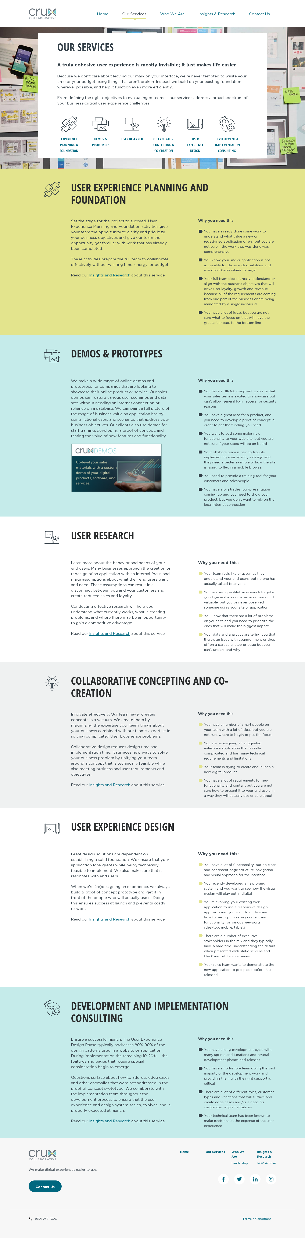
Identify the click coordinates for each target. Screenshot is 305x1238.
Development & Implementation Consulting (227, 134)
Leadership (240, 1163)
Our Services (134, 14)
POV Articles (266, 1163)
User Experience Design (195, 134)
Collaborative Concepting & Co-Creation (164, 134)
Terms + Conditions (257, 1218)
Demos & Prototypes (100, 131)
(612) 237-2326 (43, 1218)
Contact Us (259, 14)
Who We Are (172, 14)
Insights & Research (216, 14)
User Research (132, 129)
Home (102, 14)
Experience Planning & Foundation (69, 134)
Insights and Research (109, 275)
